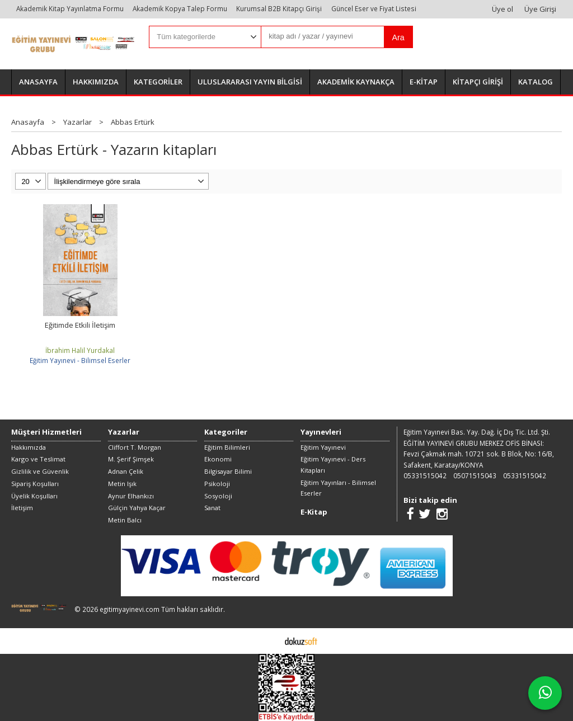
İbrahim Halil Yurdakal (80, 350)
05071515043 (474, 475)
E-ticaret (269, 640)
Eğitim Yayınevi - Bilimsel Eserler (80, 360)
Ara (398, 37)
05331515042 (425, 475)
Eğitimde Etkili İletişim (80, 325)
